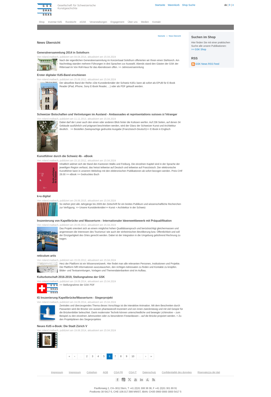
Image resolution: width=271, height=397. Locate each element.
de (225, 5)
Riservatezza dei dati (209, 372)
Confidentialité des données (177, 372)
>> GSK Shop (198, 49)
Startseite (160, 5)
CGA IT (133, 372)
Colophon (92, 372)
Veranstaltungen (98, 22)
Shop (42, 22)
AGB (105, 372)
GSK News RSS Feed (205, 63)
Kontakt (156, 22)
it (233, 5)
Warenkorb (174, 5)
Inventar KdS (55, 22)
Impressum (57, 372)
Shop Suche (188, 5)
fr (230, 5)
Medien (145, 22)
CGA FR (118, 372)
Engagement (117, 22)
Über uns (133, 22)
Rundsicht (71, 22)
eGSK (83, 22)
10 (133, 356)
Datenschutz (149, 372)
